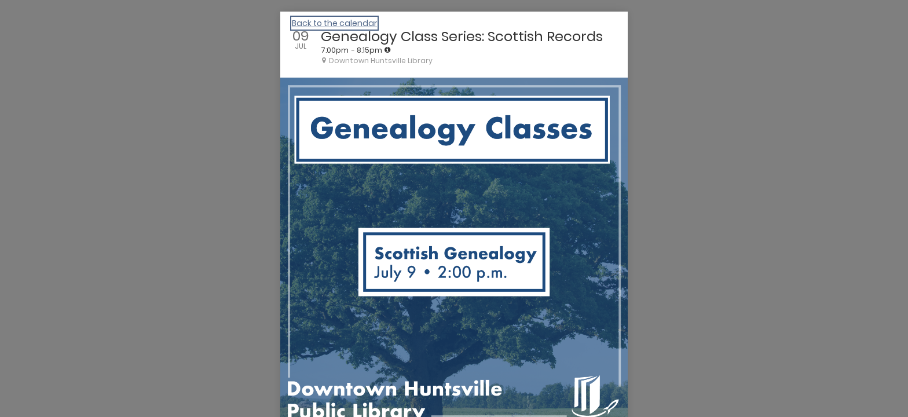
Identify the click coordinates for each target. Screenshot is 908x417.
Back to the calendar (334, 23)
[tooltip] (387, 49)
